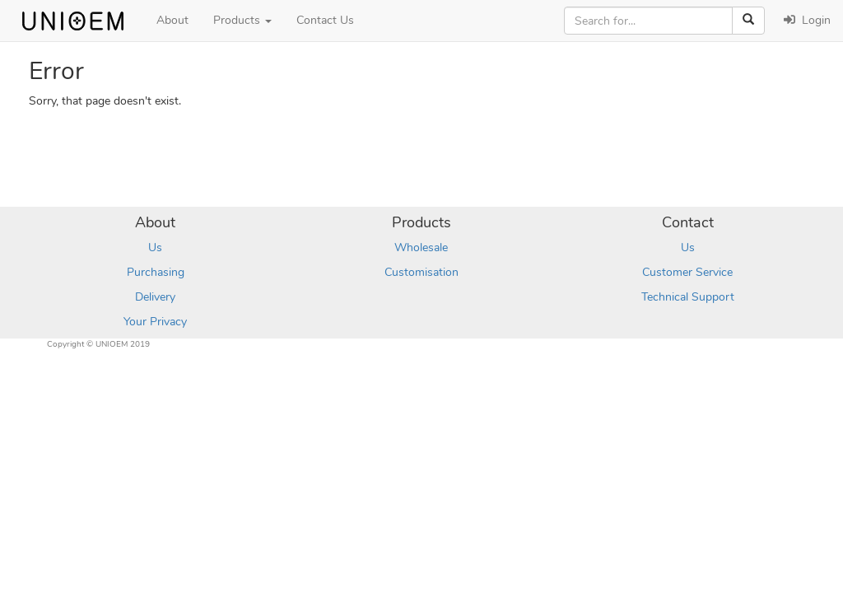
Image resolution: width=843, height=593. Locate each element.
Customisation (421, 272)
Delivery (155, 297)
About (172, 20)
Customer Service (687, 272)
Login (807, 20)
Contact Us (325, 20)
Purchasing (155, 272)
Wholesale (421, 247)
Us (155, 247)
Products (242, 20)
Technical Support (687, 297)
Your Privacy (155, 321)
